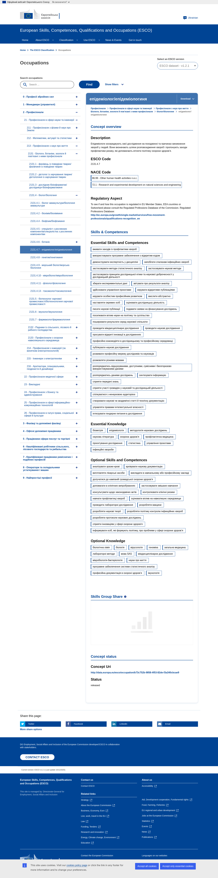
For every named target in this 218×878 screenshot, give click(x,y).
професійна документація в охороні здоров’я (117, 573)
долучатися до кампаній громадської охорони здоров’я (123, 479)
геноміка (153, 547)
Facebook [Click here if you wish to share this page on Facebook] (78, 724)
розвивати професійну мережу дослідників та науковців (123, 354)
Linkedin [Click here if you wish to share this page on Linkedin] (123, 724)
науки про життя (137, 560)
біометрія (98, 430)
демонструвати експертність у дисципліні (115, 262)
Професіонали (98, 108)
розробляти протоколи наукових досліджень (117, 517)
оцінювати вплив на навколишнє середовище (156, 498)
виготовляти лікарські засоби (109, 473)
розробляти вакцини (150, 505)
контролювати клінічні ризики (159, 492)
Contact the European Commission (97, 855)
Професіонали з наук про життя (172, 108)
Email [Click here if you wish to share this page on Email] (167, 724)
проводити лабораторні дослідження (113, 505)
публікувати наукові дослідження (111, 347)
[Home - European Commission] (41, 14)
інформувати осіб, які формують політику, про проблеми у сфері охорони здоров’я (138, 530)
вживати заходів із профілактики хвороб (115, 249)
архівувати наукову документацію (144, 466)
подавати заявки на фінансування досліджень (151, 309)
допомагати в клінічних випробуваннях (114, 485)
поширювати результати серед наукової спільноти (120, 322)
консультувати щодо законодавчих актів (114, 492)
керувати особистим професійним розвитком (117, 296)
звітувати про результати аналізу (151, 283)
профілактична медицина (159, 437)
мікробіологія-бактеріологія (107, 560)
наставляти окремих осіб (106, 302)
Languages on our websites (154, 855)
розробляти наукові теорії (107, 511)
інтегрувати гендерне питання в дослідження (117, 413)
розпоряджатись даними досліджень (113, 375)
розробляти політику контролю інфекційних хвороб (155, 511)
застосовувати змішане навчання (159, 485)
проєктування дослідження (107, 443)
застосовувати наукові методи (164, 268)
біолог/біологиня (165, 111)
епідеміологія (116, 430)
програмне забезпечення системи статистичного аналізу (124, 566)
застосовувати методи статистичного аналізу (117, 268)
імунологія (153, 573)
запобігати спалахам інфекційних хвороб (166, 262)
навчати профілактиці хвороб (109, 498)
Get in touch (135, 40)
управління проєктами (159, 443)
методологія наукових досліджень (148, 430)
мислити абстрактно (159, 296)
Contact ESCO (88, 786)
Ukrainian (190, 18)
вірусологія (137, 547)
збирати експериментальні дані (110, 283)
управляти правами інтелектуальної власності (118, 407)
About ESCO (42, 40)
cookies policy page (76, 865)
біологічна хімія (101, 547)
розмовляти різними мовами (108, 360)
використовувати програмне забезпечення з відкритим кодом (126, 255)
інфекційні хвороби (103, 449)
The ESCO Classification (42, 50)
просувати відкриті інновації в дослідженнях (117, 334)
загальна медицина (175, 547)
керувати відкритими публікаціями (156, 290)
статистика (134, 443)
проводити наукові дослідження (162, 328)
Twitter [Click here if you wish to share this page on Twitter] (31, 724)
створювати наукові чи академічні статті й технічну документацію (128, 401)
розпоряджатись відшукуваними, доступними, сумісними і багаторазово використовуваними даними (132, 367)
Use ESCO (89, 40)
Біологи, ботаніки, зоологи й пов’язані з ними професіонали (122, 111)
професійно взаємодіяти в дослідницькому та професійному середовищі (133, 341)
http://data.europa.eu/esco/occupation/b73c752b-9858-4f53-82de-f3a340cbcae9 (135, 672)
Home (25, 40)
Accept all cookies (146, 866)
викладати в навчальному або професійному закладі (160, 473)
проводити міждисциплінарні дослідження (116, 328)
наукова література (103, 437)
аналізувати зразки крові (106, 466)
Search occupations (31, 78)
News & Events (113, 40)
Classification (66, 40)
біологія (120, 547)
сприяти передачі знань (106, 381)
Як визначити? (61, 2)
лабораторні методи (104, 554)
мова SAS (126, 554)
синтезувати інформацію (152, 375)
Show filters (111, 84)
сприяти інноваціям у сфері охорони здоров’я (118, 524)
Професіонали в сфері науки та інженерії (131, 108)
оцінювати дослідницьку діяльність (145, 302)
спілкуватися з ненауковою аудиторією (114, 394)
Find (89, 84)
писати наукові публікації (106, 309)
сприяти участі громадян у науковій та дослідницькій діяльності (128, 388)
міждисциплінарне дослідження (155, 554)
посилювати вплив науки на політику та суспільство (121, 315)
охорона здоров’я (129, 437)
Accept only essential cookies (177, 866)
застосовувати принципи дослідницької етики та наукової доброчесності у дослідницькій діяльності (133, 275)
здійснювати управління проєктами (112, 290)
